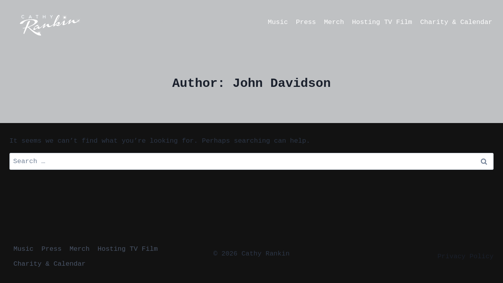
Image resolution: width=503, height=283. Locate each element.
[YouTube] (130, 22)
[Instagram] (115, 22)
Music (278, 22)
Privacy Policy (465, 256)
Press (306, 22)
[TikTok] (145, 22)
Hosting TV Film (382, 22)
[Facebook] (99, 22)
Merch (334, 22)
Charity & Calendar (456, 22)
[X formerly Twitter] (161, 22)
